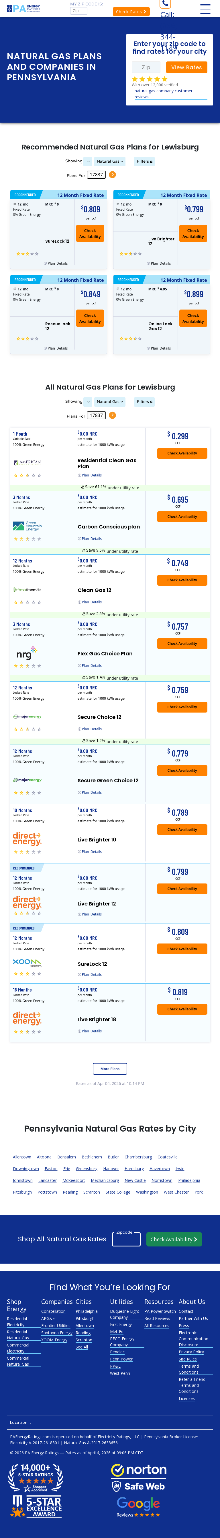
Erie (66, 1168)
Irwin (180, 1168)
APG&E (48, 1318)
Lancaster (47, 1180)
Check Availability (90, 233)
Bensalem (66, 1157)
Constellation (53, 1311)
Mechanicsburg (105, 1180)
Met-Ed (116, 1331)
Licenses (187, 1398)
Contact (186, 1311)
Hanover (111, 1168)
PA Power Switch (160, 1311)
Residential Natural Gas (18, 1334)
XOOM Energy (54, 1339)
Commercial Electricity (18, 1348)
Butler (113, 1157)
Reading (70, 1192)
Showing (73, 161)
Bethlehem (92, 1157)
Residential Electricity (17, 1321)
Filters (144, 161)
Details (58, 263)
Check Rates (131, 11)
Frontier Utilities (55, 1325)
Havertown (160, 1168)
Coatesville (168, 1157)
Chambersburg (138, 1157)
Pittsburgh (22, 1192)
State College (118, 1192)
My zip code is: (86, 4)
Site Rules (188, 1359)
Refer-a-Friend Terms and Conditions (192, 1385)
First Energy (121, 1324)
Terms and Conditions (189, 1369)
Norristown (162, 1180)
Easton (51, 1168)
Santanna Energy (56, 1332)
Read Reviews (157, 1318)
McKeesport (73, 1180)
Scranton (91, 1192)
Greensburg (86, 1168)
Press (184, 1325)
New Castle (135, 1180)
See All (82, 1347)
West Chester (176, 1192)
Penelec (117, 1352)
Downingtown (26, 1168)
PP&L (115, 1366)
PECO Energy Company (122, 1341)
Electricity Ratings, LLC (119, 1436)
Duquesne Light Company (124, 1314)
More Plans (110, 1068)
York (199, 1192)
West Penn (120, 1373)
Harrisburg (134, 1168)
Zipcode (124, 1232)
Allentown (22, 1157)
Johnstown (23, 1180)
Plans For (75, 175)
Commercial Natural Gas (18, 1361)
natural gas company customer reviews (163, 93)
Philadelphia (189, 1180)
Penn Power (121, 1359)
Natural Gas (108, 161)
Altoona (44, 1157)
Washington (147, 1192)
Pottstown (47, 1192)
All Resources (156, 1325)
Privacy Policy (191, 1352)
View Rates (186, 67)
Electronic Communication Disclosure (193, 1338)
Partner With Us (193, 1318)
